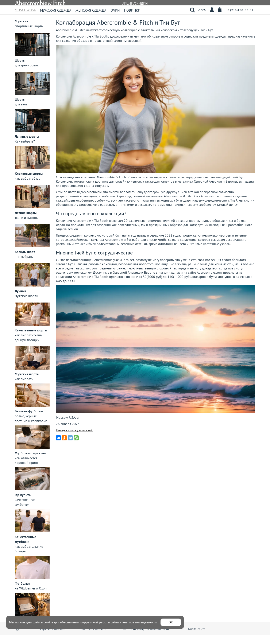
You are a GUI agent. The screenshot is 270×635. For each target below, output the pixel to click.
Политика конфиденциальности (145, 629)
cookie (48, 622)
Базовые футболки (29, 411)
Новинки (132, 10)
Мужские (21, 21)
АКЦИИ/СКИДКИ (135, 3)
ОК (171, 622)
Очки (115, 10)
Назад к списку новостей (74, 430)
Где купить (23, 495)
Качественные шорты (31, 330)
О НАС (202, 10)
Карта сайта (196, 629)
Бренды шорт (25, 252)
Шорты (20, 60)
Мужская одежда (55, 10)
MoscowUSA (25, 9)
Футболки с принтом (30, 453)
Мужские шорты (27, 374)
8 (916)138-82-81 (240, 10)
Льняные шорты (27, 136)
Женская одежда (91, 10)
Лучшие (20, 291)
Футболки (22, 583)
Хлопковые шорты (29, 173)
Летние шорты (25, 213)
